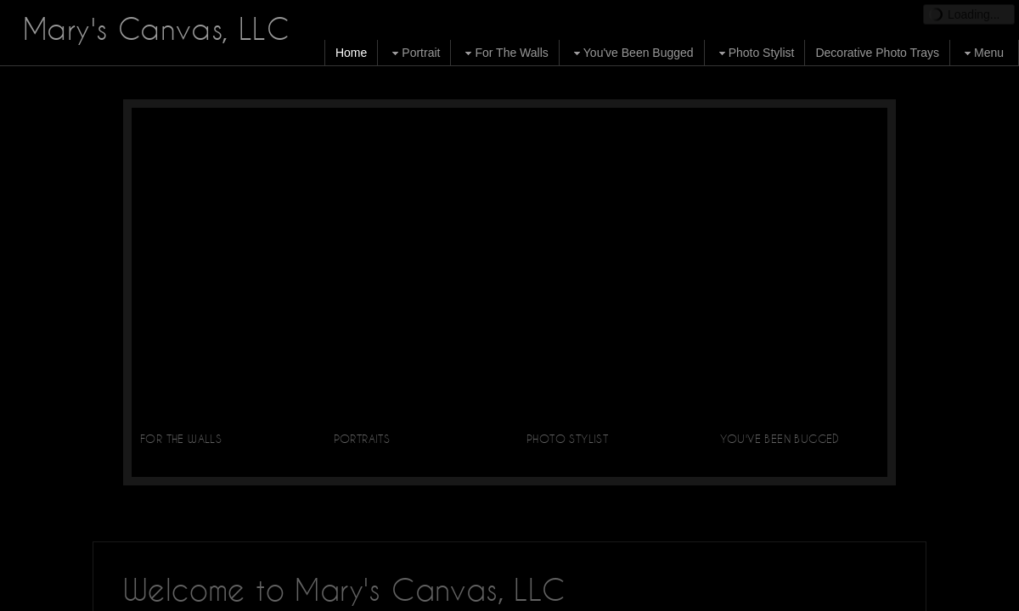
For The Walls (504, 53)
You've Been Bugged (632, 53)
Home (351, 52)
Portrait (414, 53)
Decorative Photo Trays (877, 52)
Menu (982, 53)
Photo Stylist (755, 53)
